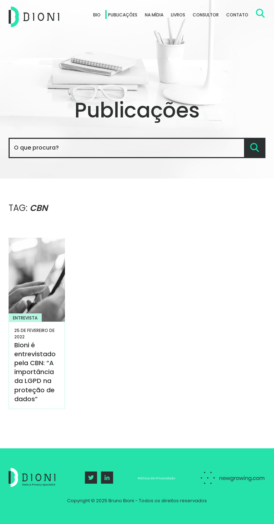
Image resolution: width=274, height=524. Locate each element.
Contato (237, 15)
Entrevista (25, 318)
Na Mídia (154, 15)
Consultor (206, 15)
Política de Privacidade (156, 478)
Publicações (122, 15)
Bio (97, 15)
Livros (178, 15)
